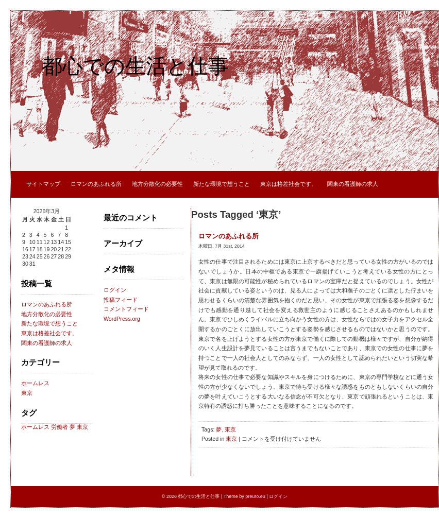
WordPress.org (122, 319)
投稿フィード (121, 300)
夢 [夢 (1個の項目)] (72, 427)
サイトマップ (43, 184)
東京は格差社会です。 (288, 184)
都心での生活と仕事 (135, 66)
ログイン (115, 290)
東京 (26, 393)
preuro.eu (255, 496)
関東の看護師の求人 (352, 184)
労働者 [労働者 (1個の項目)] (59, 427)
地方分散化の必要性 (157, 184)
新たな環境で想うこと (221, 184)
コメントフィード (126, 309)
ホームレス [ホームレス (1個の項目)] (35, 427)
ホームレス (35, 383)
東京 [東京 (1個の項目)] (82, 427)
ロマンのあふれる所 (96, 184)
